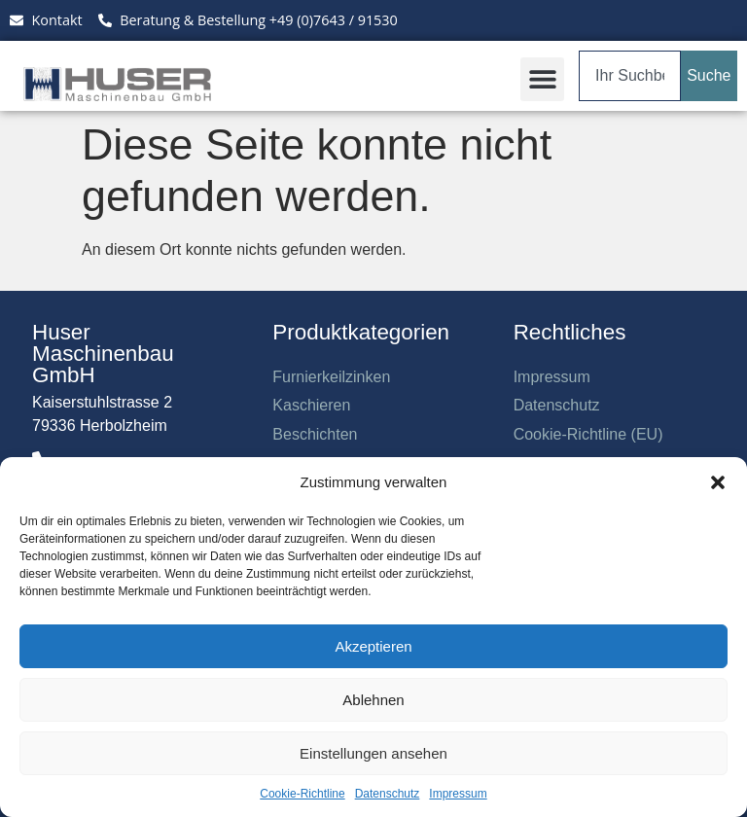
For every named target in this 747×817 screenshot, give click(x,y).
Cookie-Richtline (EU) (588, 434)
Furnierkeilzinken (331, 377)
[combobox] (630, 76)
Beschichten (314, 434)
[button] (718, 482)
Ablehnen (373, 700)
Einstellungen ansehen (373, 753)
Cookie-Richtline (302, 793)
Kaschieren (311, 405)
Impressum (457, 793)
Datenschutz (387, 793)
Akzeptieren (373, 646)
